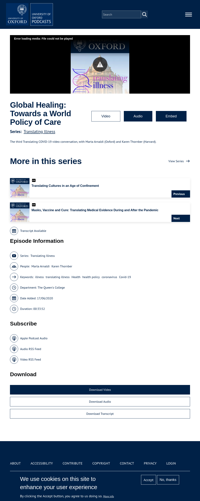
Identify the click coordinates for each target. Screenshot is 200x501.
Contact (127, 463)
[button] (100, 64)
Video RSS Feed (30, 359)
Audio (138, 116)
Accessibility (41, 463)
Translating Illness (39, 131)
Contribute (73, 463)
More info (108, 496)
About (15, 463)
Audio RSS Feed (30, 349)
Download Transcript (100, 414)
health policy (91, 277)
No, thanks (168, 480)
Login (171, 463)
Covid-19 (125, 277)
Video (105, 116)
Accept (149, 480)
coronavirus (109, 277)
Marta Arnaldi (40, 266)
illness (39, 277)
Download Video (100, 390)
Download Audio (100, 401)
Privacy (150, 463)
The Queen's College (51, 287)
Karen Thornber (62, 266)
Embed (171, 116)
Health (75, 277)
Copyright (101, 463)
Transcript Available (33, 231)
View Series (176, 161)
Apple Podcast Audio (33, 338)
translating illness (58, 277)
